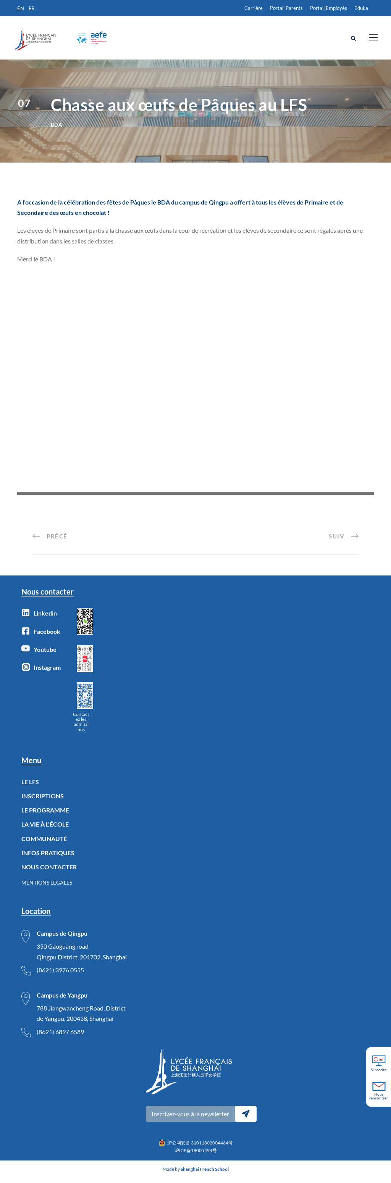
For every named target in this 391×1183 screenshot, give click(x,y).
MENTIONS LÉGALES (46, 888)
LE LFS (30, 786)
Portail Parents (286, 8)
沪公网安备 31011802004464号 (200, 1148)
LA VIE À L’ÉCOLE (45, 829)
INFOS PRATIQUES (47, 857)
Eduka (361, 8)
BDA (56, 130)
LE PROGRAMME (45, 815)
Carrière (253, 8)
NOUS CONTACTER (49, 872)
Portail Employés (328, 8)
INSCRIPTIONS (42, 801)
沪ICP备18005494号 (195, 1156)
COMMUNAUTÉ (44, 843)
